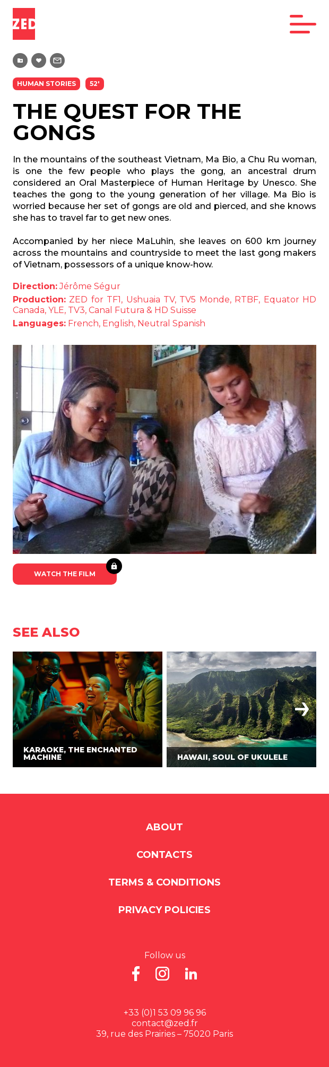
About (164, 827)
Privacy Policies (164, 910)
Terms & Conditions (164, 882)
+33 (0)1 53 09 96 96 (165, 1013)
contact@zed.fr (165, 1023)
